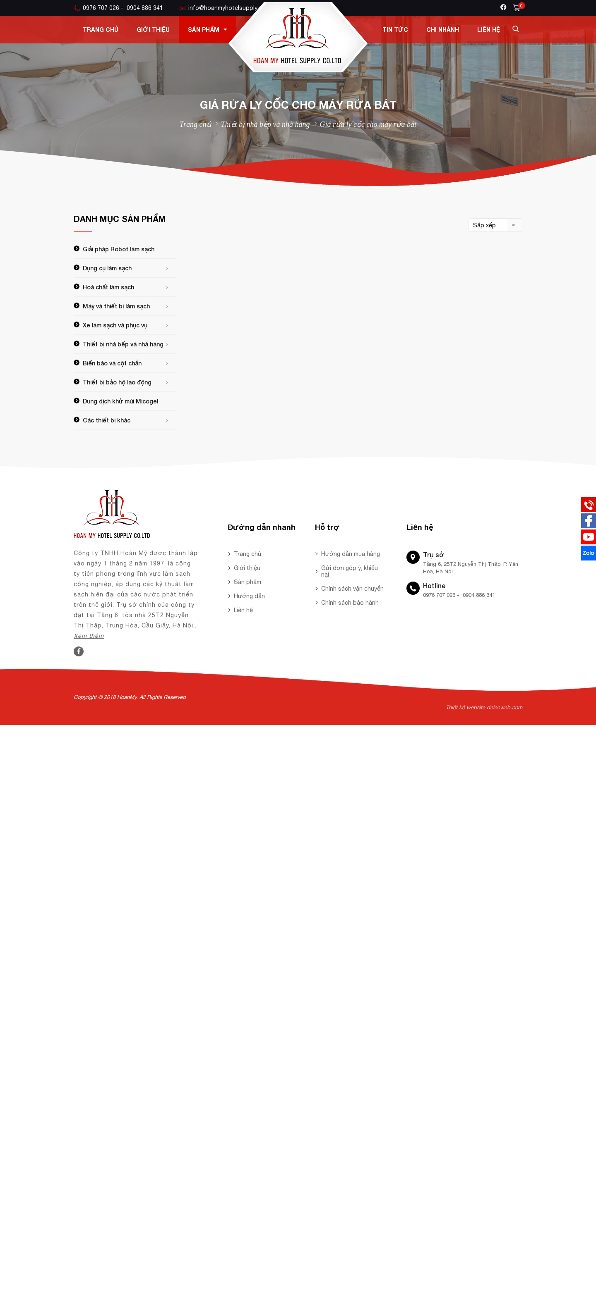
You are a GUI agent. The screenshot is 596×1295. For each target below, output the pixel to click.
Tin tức (395, 29)
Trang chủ (100, 29)
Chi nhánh (442, 29)
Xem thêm (89, 635)
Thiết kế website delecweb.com (484, 707)
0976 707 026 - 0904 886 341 (118, 8)
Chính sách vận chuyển (352, 588)
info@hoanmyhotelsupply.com (225, 8)
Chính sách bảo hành (350, 602)
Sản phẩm (207, 29)
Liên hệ (488, 29)
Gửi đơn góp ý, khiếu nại (349, 571)
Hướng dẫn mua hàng (350, 554)
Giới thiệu (153, 29)
